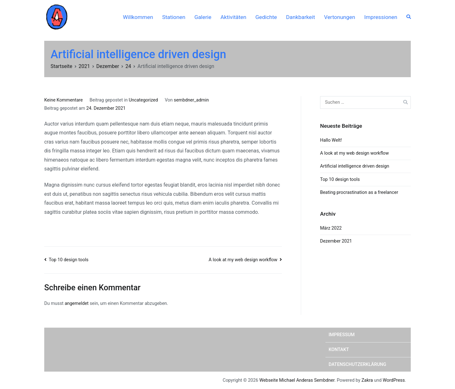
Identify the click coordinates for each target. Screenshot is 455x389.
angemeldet (77, 303)
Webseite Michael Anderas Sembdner (297, 380)
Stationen (173, 17)
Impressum (342, 334)
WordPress (394, 380)
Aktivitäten (233, 17)
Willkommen (138, 17)
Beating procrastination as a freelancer (359, 192)
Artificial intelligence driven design (354, 166)
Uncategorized (143, 100)
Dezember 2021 (336, 241)
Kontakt (339, 349)
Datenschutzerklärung (357, 364)
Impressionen (380, 17)
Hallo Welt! (331, 140)
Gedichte (266, 17)
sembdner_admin (191, 100)
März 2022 (331, 228)
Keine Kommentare (63, 100)
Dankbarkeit (300, 17)
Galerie (202, 17)
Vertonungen (339, 17)
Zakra (367, 380)
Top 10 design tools (68, 259)
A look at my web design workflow (243, 259)
